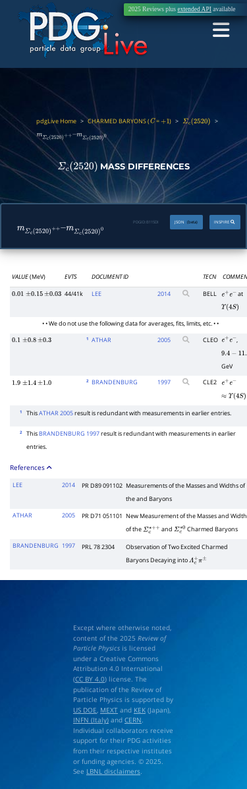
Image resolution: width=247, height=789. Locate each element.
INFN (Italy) (91, 718)
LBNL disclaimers (113, 769)
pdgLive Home (56, 121)
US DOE (85, 707)
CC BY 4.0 (90, 676)
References (31, 464)
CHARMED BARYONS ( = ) (129, 121)
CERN (133, 718)
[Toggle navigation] (222, 30)
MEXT (109, 707)
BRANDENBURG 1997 (69, 430)
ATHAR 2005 (56, 410)
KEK (140, 707)
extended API (194, 9)
